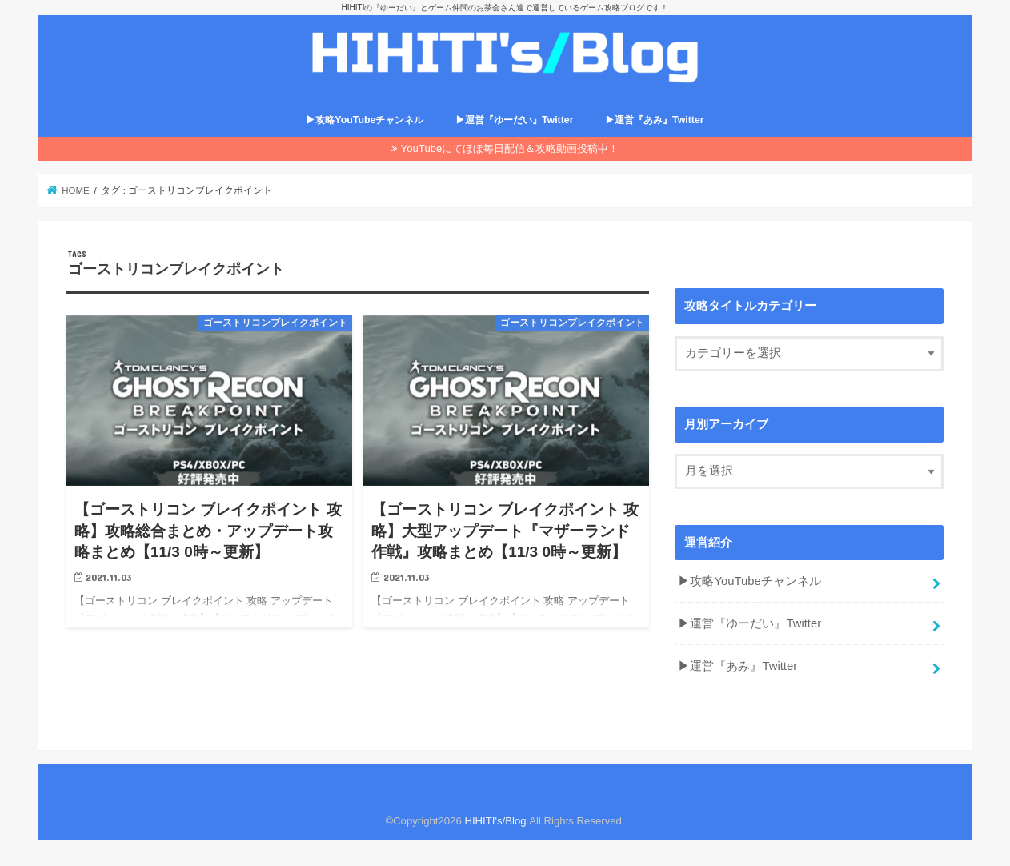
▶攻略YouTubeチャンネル (364, 120)
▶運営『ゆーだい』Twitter (514, 120)
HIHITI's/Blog (495, 821)
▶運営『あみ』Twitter (654, 120)
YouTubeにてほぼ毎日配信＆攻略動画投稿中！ (510, 148)
